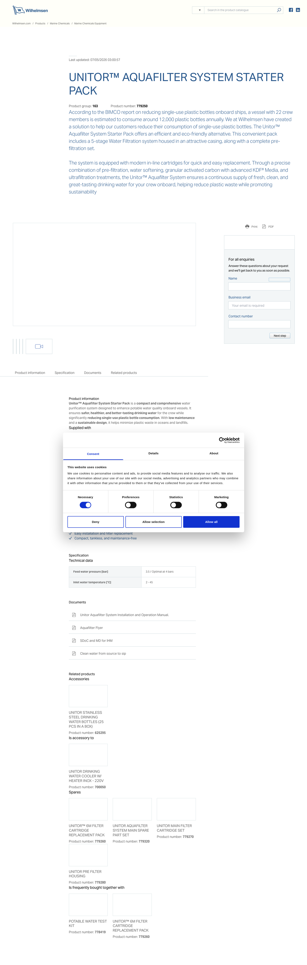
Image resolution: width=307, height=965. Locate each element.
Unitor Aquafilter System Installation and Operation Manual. (120, 615)
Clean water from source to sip (99, 653)
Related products (124, 373)
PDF (271, 226)
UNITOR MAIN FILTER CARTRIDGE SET (174, 828)
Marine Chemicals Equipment (90, 23)
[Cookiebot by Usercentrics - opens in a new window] (222, 440)
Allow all (211, 522)
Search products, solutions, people (278, 10)
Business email (239, 297)
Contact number (240, 316)
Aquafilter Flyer (87, 628)
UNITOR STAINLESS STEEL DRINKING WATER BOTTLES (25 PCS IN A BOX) (86, 719)
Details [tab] (154, 453)
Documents (92, 373)
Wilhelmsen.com (21, 23)
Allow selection (153, 522)
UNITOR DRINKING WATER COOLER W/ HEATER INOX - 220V (86, 776)
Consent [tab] (93, 454)
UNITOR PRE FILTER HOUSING (85, 874)
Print (254, 226)
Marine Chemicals (60, 23)
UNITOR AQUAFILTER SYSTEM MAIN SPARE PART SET (131, 830)
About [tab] (214, 453)
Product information (30, 373)
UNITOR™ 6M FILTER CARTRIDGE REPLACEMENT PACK (87, 830)
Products (40, 23)
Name (232, 278)
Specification (64, 373)
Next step (280, 335)
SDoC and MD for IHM (92, 641)
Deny (95, 522)
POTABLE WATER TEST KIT (88, 923)
